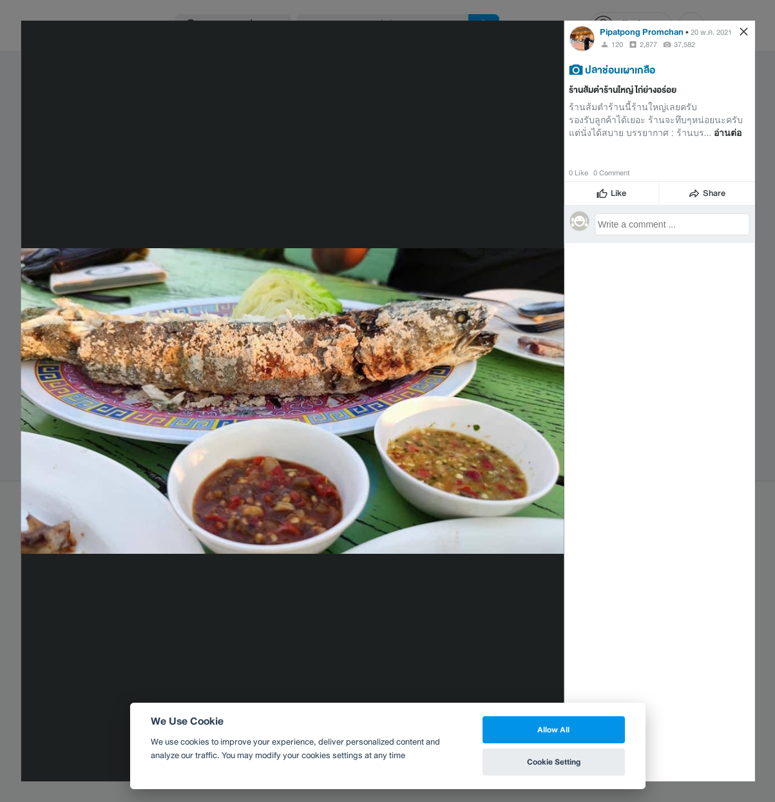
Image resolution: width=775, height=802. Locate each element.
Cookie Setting (553, 762)
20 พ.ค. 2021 (711, 32)
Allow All (553, 729)
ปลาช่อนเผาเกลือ (620, 69)
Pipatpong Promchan (642, 32)
